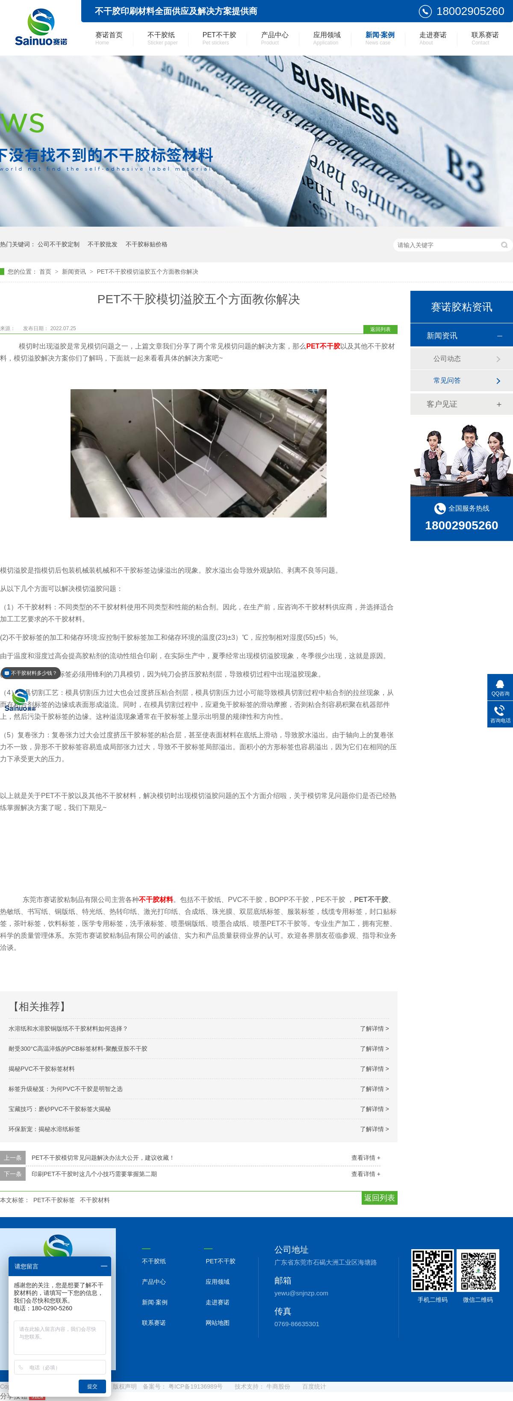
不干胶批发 (103, 244)
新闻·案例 (380, 38)
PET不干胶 (219, 38)
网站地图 (218, 1322)
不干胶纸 (162, 38)
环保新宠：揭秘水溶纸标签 (44, 1129)
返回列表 (380, 329)
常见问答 (447, 380)
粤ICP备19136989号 (195, 1386)
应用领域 (327, 38)
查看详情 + (365, 1157)
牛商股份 (278, 1386)
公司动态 (447, 358)
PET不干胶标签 (54, 1200)
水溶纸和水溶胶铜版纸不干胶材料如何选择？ (68, 1028)
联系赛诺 (485, 38)
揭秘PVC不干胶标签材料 (42, 1068)
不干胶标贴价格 (147, 244)
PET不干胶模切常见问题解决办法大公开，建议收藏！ (103, 1157)
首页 (46, 271)
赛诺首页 (109, 38)
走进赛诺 (433, 38)
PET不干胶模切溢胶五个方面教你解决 (147, 271)
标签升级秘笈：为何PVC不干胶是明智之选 (66, 1088)
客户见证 (442, 404)
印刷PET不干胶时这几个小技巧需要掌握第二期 (94, 1173)
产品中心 (275, 38)
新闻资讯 (75, 271)
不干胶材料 (156, 899)
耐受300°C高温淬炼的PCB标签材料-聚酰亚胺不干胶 (78, 1048)
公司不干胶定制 (59, 244)
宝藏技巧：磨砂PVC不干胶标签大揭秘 (60, 1108)
